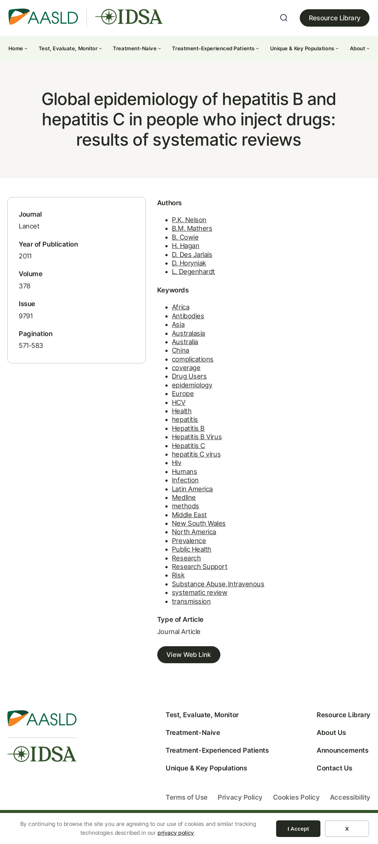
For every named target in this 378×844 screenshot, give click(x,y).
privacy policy (176, 832)
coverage (165, 375)
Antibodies (167, 322)
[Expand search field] (283, 17)
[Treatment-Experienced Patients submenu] (257, 48)
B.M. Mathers (171, 235)
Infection (164, 487)
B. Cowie (164, 244)
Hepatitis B (167, 435)
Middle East (168, 521)
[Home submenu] (25, 48)
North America (173, 539)
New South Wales (178, 530)
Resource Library (335, 18)
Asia (157, 331)
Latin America (171, 495)
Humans (163, 478)
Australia (164, 349)
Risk (157, 582)
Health (160, 418)
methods (164, 513)
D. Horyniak (168, 270)
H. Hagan (164, 252)
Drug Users (168, 383)
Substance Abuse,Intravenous (197, 590)
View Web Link (167, 662)
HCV (157, 409)
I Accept (298, 829)
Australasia (167, 340)
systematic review (178, 599)
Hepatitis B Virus (175, 444)
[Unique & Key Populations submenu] (337, 48)
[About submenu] (368, 48)
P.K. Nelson (168, 226)
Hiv (155, 470)
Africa (159, 314)
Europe (161, 400)
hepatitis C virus (175, 461)
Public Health (170, 556)
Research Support (178, 573)
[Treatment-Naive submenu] (159, 48)
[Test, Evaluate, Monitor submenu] (100, 48)
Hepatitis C (167, 452)
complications (171, 366)
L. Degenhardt (172, 278)
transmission (170, 608)
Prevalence (168, 548)
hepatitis (164, 426)
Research (165, 565)
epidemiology (171, 392)
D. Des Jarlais (171, 261)
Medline (163, 504)
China (159, 357)
